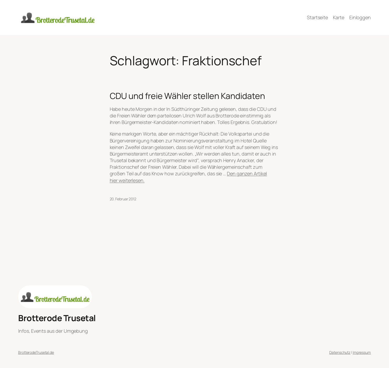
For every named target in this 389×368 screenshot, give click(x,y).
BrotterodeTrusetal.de (36, 352)
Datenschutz (339, 352)
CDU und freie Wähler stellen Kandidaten (187, 96)
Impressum (362, 352)
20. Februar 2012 (123, 198)
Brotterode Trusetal (57, 318)
